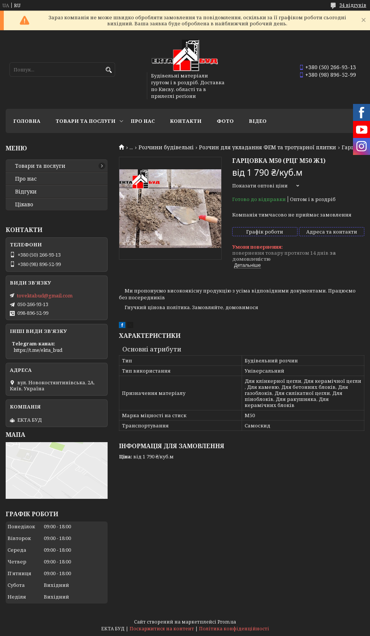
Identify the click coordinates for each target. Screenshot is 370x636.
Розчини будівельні (166, 147)
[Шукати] (108, 70)
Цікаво (24, 204)
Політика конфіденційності (234, 628)
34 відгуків (352, 5)
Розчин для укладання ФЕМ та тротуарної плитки (267, 147)
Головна (26, 121)
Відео (258, 121)
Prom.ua (226, 622)
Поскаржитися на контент (162, 628)
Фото (225, 121)
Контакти (186, 121)
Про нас (143, 121)
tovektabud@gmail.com (44, 295)
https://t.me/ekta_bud (38, 350)
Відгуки (26, 191)
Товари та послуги (85, 121)
